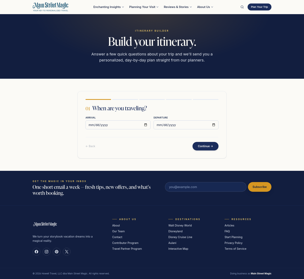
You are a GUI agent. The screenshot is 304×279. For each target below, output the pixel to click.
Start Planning (233, 237)
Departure (161, 117)
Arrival (91, 117)
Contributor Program (125, 242)
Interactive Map (178, 248)
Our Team (118, 231)
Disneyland (175, 231)
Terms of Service (235, 248)
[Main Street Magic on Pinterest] (56, 252)
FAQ (227, 231)
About (116, 225)
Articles (229, 225)
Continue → (205, 146)
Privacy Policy (234, 242)
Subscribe (260, 187)
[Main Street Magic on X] (67, 252)
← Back (90, 146)
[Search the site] (242, 7)
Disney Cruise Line (180, 237)
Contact (117, 237)
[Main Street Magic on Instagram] (46, 252)
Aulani (172, 242)
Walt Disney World (180, 225)
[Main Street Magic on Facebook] (36, 252)
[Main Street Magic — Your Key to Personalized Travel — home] (50, 7)
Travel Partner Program (127, 248)
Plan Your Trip (259, 6)
